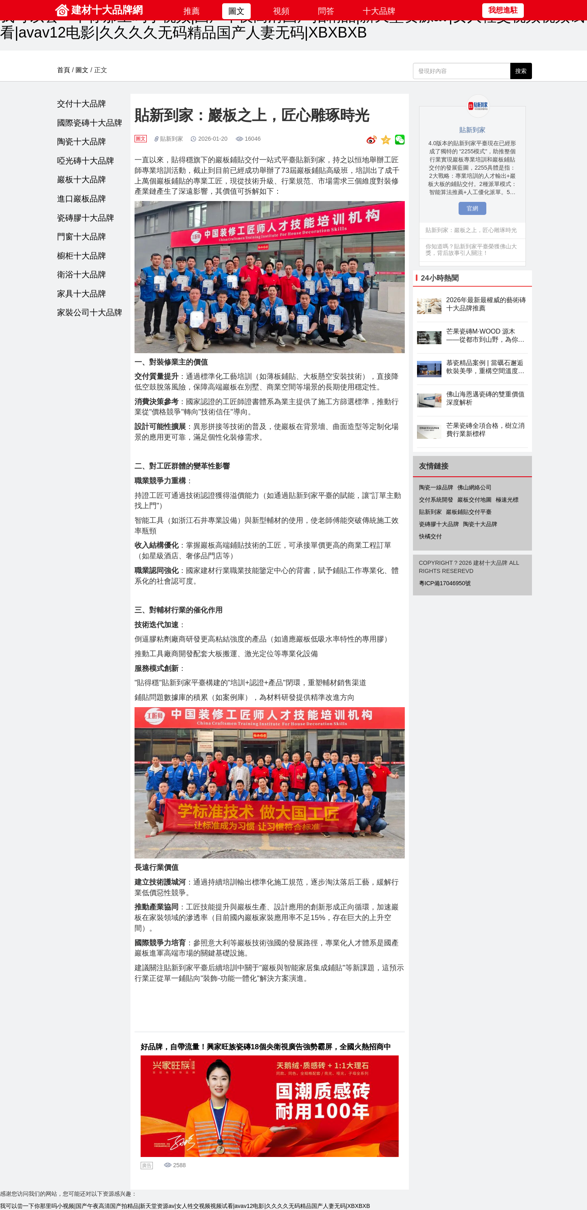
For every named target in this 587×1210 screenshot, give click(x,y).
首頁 (63, 69)
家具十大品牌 (81, 293)
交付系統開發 (436, 499)
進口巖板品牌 (81, 198)
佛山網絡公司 (474, 487)
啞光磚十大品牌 (85, 160)
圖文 (236, 11)
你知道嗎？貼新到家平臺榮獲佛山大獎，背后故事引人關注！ (471, 249)
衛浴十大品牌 (81, 274)
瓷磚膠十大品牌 (85, 217)
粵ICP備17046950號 (445, 583)
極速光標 (507, 499)
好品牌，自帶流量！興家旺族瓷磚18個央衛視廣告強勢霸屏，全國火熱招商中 (266, 1047)
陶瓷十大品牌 (81, 141)
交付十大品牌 (81, 103)
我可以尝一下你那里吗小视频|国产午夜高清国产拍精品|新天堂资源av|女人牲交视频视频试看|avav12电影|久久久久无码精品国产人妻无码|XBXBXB (292, 24)
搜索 (521, 71)
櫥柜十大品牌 (81, 255)
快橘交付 (430, 536)
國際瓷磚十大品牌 (89, 122)
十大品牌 (379, 11)
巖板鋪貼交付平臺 (469, 512)
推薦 (191, 11)
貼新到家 (171, 139)
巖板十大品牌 (81, 179)
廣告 (147, 1165)
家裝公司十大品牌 (89, 312)
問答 (326, 11)
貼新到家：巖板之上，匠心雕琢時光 (471, 230)
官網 (472, 208)
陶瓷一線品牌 (436, 487)
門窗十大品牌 (81, 236)
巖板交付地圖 (474, 499)
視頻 (281, 11)
